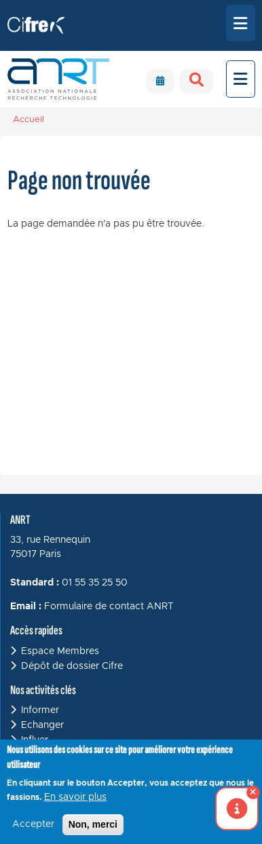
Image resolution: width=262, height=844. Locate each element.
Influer (34, 740)
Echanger (42, 725)
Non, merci (93, 830)
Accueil (28, 119)
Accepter (33, 830)
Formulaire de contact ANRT (109, 606)
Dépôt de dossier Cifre (72, 666)
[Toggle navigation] (240, 23)
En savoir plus (75, 803)
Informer (40, 710)
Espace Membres (60, 651)
